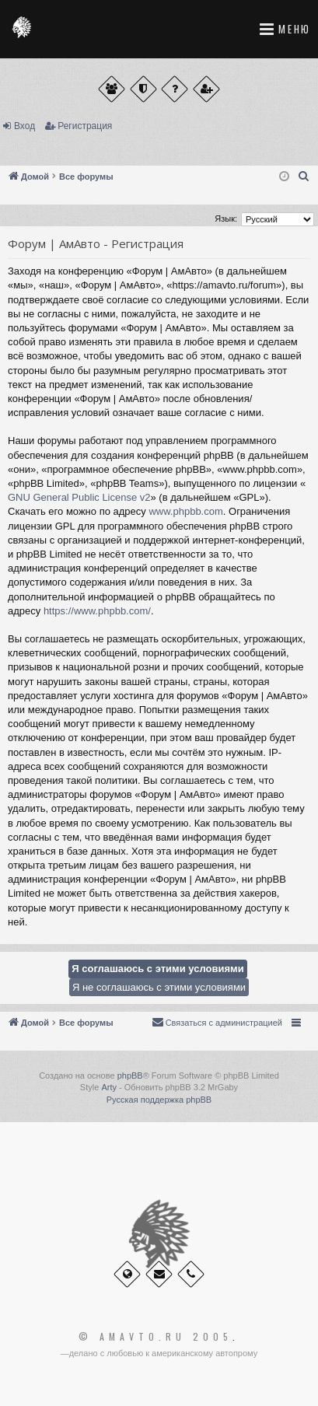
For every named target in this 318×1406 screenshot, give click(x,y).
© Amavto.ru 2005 (155, 1337)
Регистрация (85, 126)
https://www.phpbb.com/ (97, 611)
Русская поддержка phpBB (159, 1099)
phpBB (130, 1075)
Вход (24, 126)
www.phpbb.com (185, 511)
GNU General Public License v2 (79, 497)
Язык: (226, 218)
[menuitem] (304, 176)
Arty (109, 1087)
